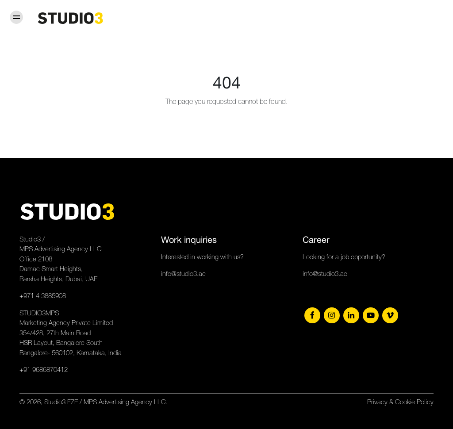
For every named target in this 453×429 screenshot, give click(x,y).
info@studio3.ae (183, 273)
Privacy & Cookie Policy (400, 402)
